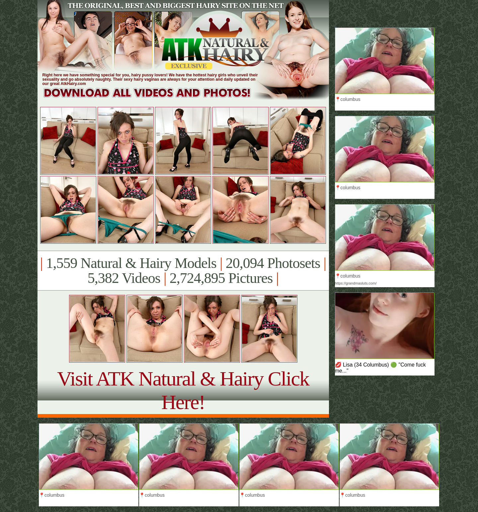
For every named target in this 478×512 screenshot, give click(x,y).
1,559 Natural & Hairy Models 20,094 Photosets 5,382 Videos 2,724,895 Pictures (183, 271)
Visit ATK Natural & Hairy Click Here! (183, 390)
